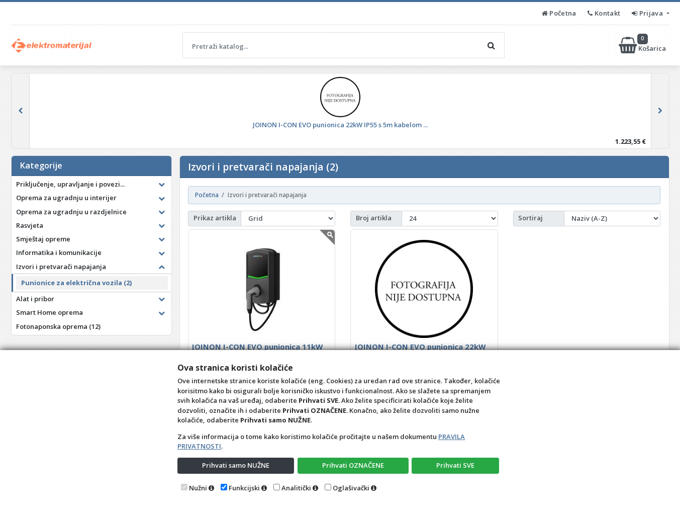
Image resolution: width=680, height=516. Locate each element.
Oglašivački (351, 487)
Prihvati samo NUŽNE (235, 465)
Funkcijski (244, 487)
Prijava (648, 13)
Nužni (198, 487)
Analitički (296, 487)
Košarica (643, 45)
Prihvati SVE (455, 465)
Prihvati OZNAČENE (353, 465)
